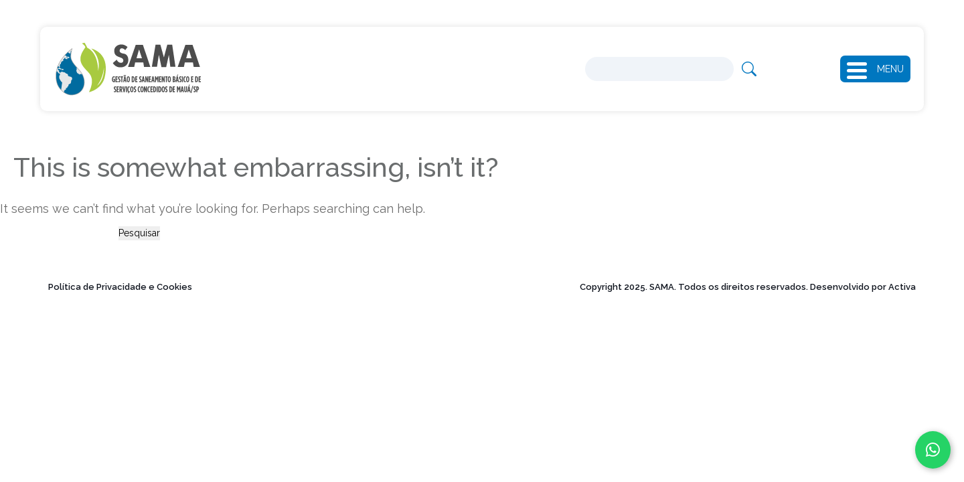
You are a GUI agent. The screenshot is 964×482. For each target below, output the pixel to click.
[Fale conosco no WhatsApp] (933, 450)
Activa (902, 287)
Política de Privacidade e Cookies (120, 287)
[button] (862, 69)
